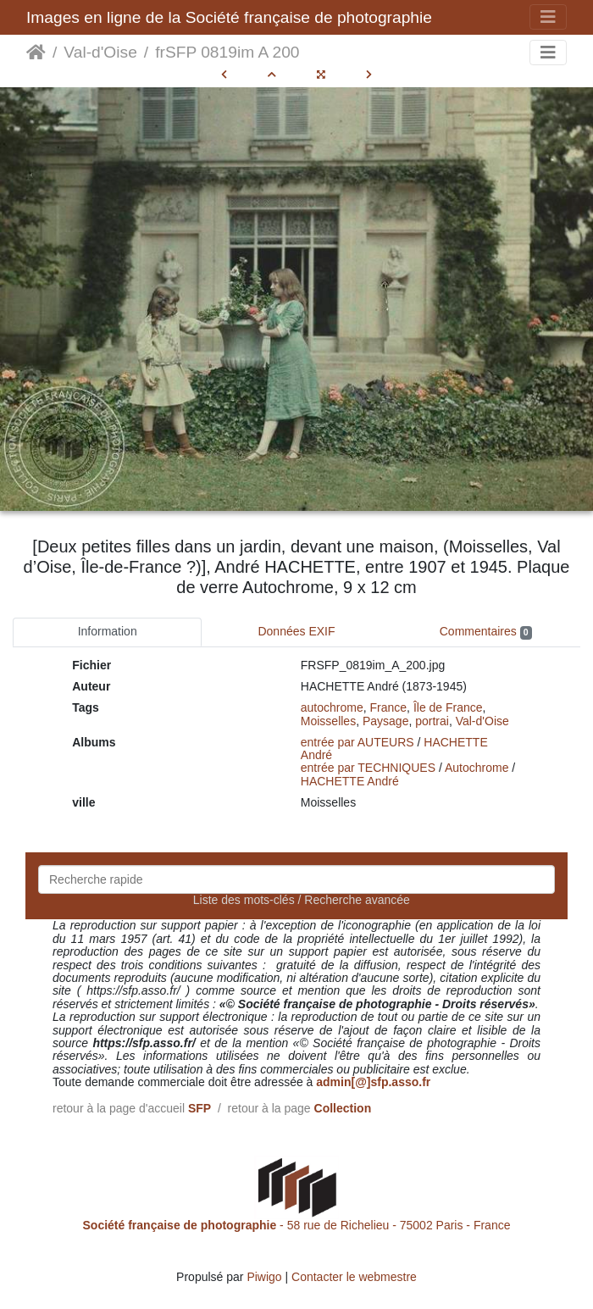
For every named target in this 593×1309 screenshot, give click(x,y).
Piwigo (264, 1277)
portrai (432, 721)
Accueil (36, 52)
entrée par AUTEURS (357, 742)
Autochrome (476, 767)
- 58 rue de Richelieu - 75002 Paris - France (297, 1225)
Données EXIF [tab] (296, 631)
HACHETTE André (350, 781)
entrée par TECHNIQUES (368, 767)
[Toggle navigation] (548, 17)
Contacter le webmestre (354, 1277)
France (388, 707)
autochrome (332, 707)
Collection (343, 1108)
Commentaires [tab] (486, 631)
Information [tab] (107, 631)
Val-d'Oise (100, 52)
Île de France (448, 707)
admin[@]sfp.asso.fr (373, 1082)
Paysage (385, 721)
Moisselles (328, 721)
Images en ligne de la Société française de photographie (229, 17)
